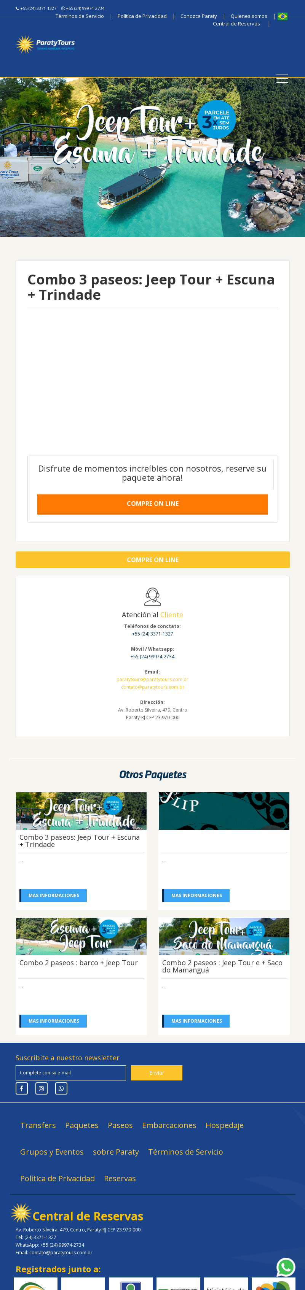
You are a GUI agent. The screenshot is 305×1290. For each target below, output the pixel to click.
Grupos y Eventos (52, 1152)
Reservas (120, 1178)
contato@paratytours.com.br (152, 687)
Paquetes (82, 1125)
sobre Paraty (116, 1152)
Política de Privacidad (142, 16)
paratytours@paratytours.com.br (152, 679)
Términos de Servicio (80, 16)
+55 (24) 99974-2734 (85, 8)
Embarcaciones (169, 1125)
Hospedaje (225, 1125)
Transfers (38, 1125)
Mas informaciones (54, 895)
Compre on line (153, 503)
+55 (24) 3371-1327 (38, 8)
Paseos (120, 1125)
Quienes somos (249, 16)
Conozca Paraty (198, 16)
